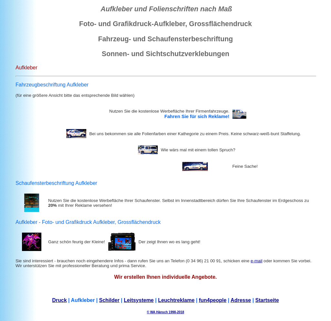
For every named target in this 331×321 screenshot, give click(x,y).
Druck (59, 300)
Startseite (267, 300)
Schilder (109, 300)
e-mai (256, 260)
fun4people (212, 300)
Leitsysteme (139, 300)
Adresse (240, 300)
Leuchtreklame (176, 300)
